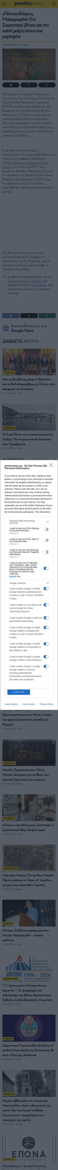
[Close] (52, 466)
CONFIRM (18, 692)
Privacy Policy (46, 704)
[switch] (46, 529)
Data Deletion (11, 704)
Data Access (29, 704)
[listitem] (29, 522)
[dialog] (29, 585)
